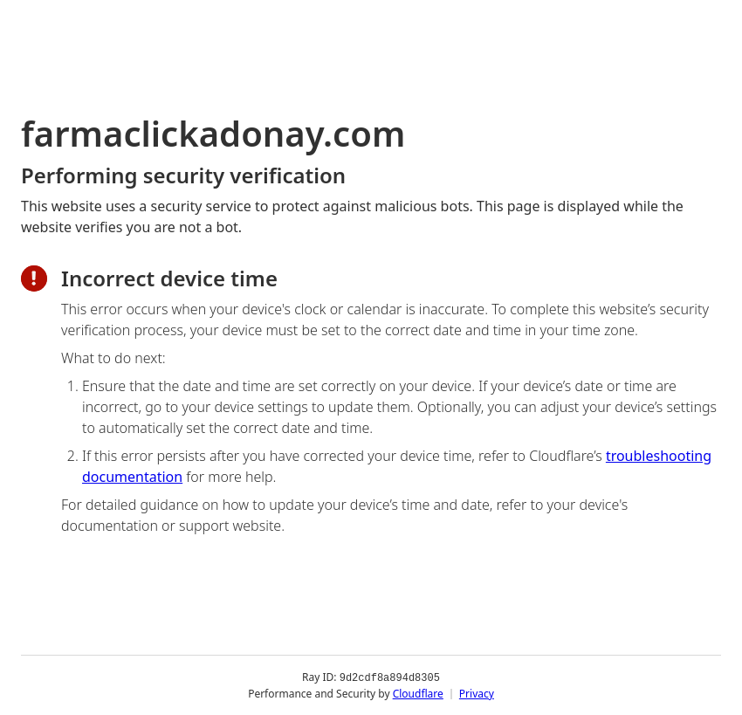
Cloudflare (418, 692)
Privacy (476, 692)
